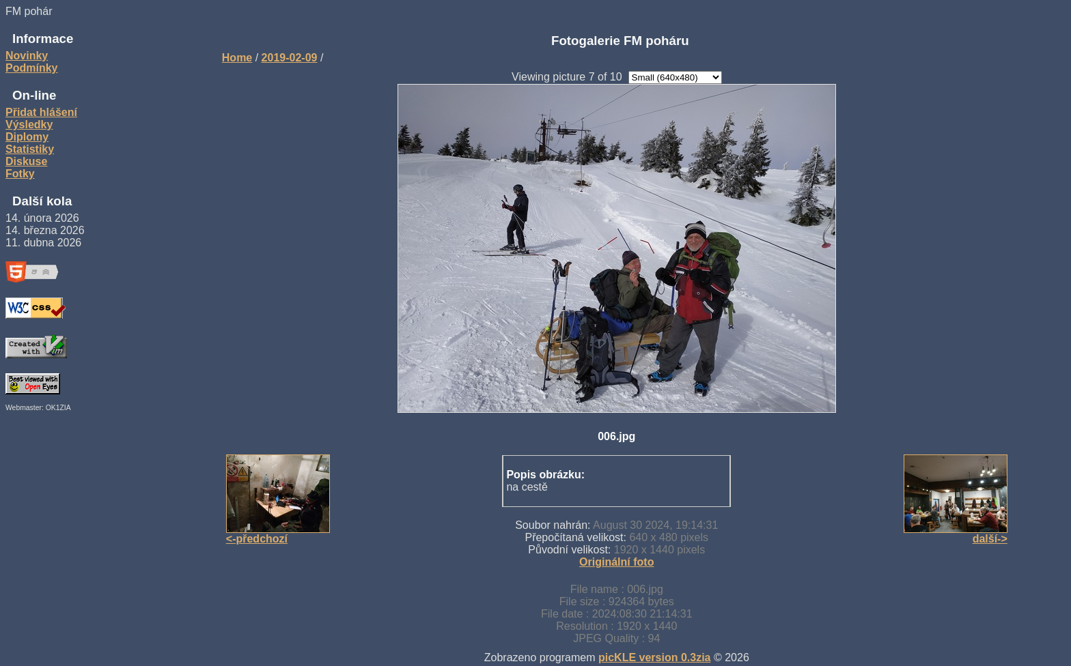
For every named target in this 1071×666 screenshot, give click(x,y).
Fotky (20, 173)
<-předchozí (257, 539)
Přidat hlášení (41, 112)
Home (237, 57)
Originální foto (616, 562)
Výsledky (29, 124)
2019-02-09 (290, 57)
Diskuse (26, 161)
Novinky (26, 55)
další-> (990, 539)
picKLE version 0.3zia (654, 657)
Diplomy (26, 137)
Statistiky (29, 149)
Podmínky (31, 68)
